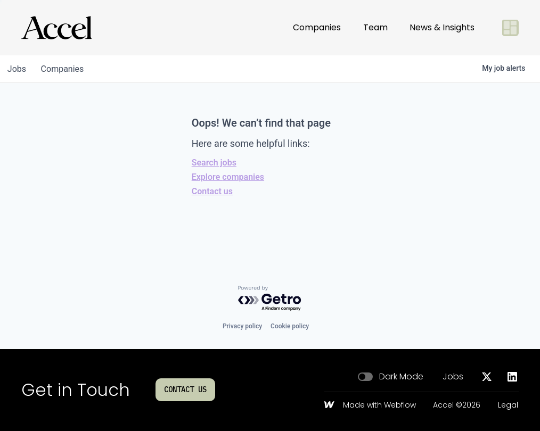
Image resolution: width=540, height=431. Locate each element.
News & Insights (442, 27)
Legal (508, 405)
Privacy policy (242, 326)
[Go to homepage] (56, 27)
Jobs (453, 376)
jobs (18, 69)
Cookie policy (290, 326)
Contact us (212, 191)
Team (375, 27)
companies (65, 69)
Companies (317, 27)
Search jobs (214, 163)
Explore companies (228, 177)
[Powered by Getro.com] (270, 299)
